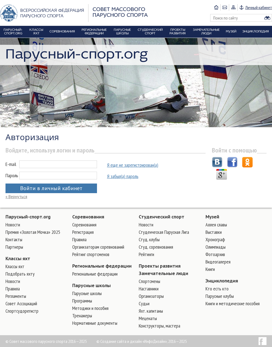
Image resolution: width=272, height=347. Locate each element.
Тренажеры (82, 315)
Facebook (263, 341)
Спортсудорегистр (21, 311)
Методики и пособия (90, 308)
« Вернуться (16, 196)
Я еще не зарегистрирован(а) (132, 165)
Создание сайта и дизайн (121, 341)
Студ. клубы (149, 239)
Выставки (214, 232)
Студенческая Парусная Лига (164, 232)
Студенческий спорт (161, 217)
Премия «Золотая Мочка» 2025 (32, 232)
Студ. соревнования (156, 247)
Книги (210, 269)
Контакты (13, 239)
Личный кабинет (258, 7)
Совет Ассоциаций (21, 303)
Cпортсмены (149, 281)
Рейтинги (146, 254)
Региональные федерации (102, 266)
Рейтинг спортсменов (90, 254)
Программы (82, 301)
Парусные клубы (220, 296)
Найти (267, 18)
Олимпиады (216, 247)
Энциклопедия (222, 281)
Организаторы (151, 296)
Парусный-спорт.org (28, 217)
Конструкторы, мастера (159, 326)
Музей (212, 217)
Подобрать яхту (20, 274)
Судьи (144, 303)
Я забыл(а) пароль (122, 176)
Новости (12, 224)
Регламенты (15, 296)
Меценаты (148, 318)
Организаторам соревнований (98, 247)
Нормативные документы (94, 323)
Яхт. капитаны (151, 311)
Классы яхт (17, 258)
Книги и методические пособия (233, 303)
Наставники (149, 288)
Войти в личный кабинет (51, 188)
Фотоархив (215, 254)
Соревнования (88, 217)
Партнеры (14, 247)
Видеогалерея (218, 262)
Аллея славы (216, 224)
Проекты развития (160, 266)
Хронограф (215, 239)
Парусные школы (91, 285)
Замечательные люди (163, 273)
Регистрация (83, 232)
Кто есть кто (217, 288)
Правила (12, 288)
